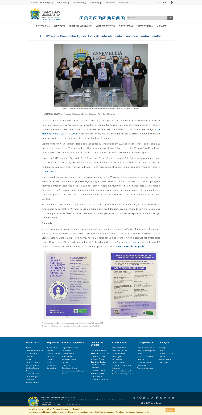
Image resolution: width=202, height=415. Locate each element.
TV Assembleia (117, 359)
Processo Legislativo (80, 26)
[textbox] (147, 17)
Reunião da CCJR (68, 354)
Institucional (43, 26)
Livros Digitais (117, 357)
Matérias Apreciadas (69, 359)
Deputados (59, 26)
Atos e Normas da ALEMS (100, 353)
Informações (163, 348)
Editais (161, 351)
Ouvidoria (140, 359)
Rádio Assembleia (118, 362)
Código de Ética (96, 376)
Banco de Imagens (118, 354)
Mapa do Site (141, 365)
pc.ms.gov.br (132, 242)
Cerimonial (29, 371)
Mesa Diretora (52, 348)
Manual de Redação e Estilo (121, 371)
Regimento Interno (97, 373)
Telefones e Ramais (32, 382)
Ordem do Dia (67, 351)
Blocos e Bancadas (53, 354)
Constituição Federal (98, 356)
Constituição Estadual (98, 362)
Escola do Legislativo (33, 362)
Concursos (29, 357)
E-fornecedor (163, 362)
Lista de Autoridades (33, 374)
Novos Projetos (67, 357)
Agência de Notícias (119, 348)
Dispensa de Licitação (166, 354)
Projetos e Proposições (70, 348)
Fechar (170, 410)
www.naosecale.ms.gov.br (130, 246)
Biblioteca (29, 359)
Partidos (50, 351)
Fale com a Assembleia (145, 368)
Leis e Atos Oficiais (105, 26)
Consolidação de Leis (69, 368)
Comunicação (126, 26)
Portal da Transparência (145, 357)
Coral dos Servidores (33, 365)
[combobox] (147, 18)
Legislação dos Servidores (100, 379)
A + (165, 2)
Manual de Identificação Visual (122, 374)
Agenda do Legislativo (144, 362)
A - (153, 2)
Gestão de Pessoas (32, 368)
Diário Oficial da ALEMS (99, 350)
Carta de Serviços (32, 354)
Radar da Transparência (145, 348)
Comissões (65, 365)
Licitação (162, 26)
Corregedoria (51, 368)
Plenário (65, 362)
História (28, 348)
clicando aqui (49, 171)
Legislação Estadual (98, 371)
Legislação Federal (97, 359)
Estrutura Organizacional (34, 351)
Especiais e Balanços (119, 351)
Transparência (145, 26)
